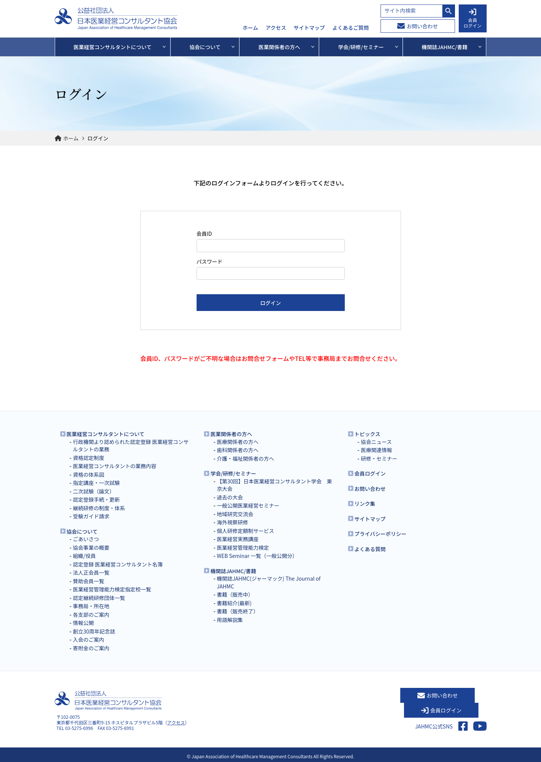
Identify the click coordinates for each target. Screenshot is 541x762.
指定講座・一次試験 (96, 482)
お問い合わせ (417, 26)
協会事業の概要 (91, 547)
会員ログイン (370, 473)
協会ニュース (376, 441)
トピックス (367, 434)
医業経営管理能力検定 (243, 547)
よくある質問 (370, 549)
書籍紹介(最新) (234, 603)
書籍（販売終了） (237, 611)
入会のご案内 (88, 639)
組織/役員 (84, 555)
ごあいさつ (86, 539)
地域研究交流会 (235, 514)
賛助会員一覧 (88, 581)
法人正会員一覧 (91, 572)
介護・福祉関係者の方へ (245, 458)
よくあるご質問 (350, 28)
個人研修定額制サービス (245, 530)
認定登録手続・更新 (96, 499)
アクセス (275, 28)
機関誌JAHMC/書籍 (233, 571)
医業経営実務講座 (237, 539)
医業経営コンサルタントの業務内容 (114, 466)
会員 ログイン (472, 19)
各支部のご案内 (91, 614)
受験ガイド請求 (91, 516)
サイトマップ (309, 28)
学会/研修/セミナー (233, 473)
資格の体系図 (88, 474)
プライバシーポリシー (380, 533)
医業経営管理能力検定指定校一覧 (112, 589)
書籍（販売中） (235, 594)
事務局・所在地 (91, 606)
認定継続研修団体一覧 (99, 597)
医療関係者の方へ (237, 441)
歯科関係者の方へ (237, 450)
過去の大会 (230, 497)
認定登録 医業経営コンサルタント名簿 (118, 564)
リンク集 (364, 503)
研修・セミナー (379, 458)
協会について (82, 531)
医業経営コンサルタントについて (106, 434)
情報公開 (83, 622)
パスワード (210, 261)
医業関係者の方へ (231, 434)
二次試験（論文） (94, 491)
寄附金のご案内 (91, 648)
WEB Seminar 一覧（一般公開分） (257, 555)
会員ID (204, 233)
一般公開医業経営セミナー (248, 505)
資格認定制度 (88, 457)
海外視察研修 (232, 522)
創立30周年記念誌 (94, 631)
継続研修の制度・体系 (99, 508)
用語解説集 (230, 619)
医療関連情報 (376, 450)
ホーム (250, 28)
